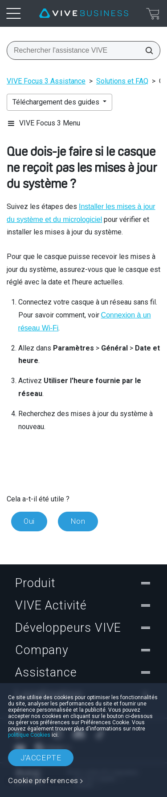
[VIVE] (83, 13)
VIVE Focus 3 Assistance (46, 81)
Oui (29, 521)
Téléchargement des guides (56, 102)
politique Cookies (29, 735)
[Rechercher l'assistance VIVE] (146, 50)
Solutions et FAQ (122, 81)
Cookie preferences (43, 780)
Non (78, 521)
